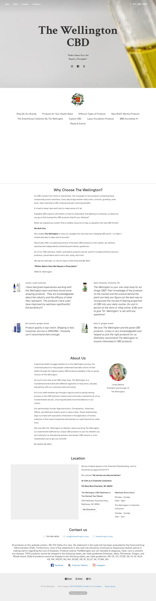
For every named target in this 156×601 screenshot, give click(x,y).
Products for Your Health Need (57, 114)
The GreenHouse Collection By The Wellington (40, 118)
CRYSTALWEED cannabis (80, 586)
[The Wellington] (78, 100)
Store (7, 4)
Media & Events (78, 123)
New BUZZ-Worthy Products (125, 114)
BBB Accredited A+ (129, 118)
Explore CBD (75, 118)
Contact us (36, 4)
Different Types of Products (92, 114)
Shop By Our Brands (26, 114)
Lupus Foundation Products (100, 118)
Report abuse (110, 586)
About (15, 4)
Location (25, 4)
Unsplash (97, 586)
